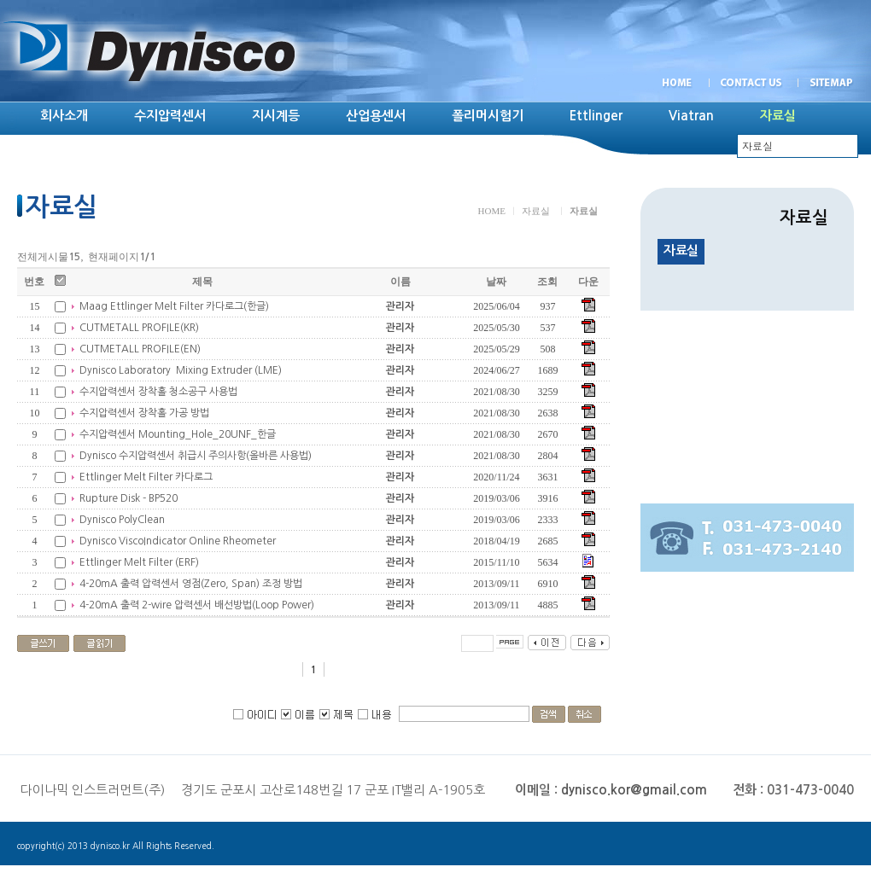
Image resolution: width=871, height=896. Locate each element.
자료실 (536, 211)
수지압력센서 (170, 115)
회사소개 (64, 115)
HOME (492, 211)
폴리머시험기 (487, 115)
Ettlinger (596, 115)
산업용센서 (376, 115)
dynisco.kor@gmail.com (634, 789)
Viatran (691, 115)
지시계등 (276, 115)
